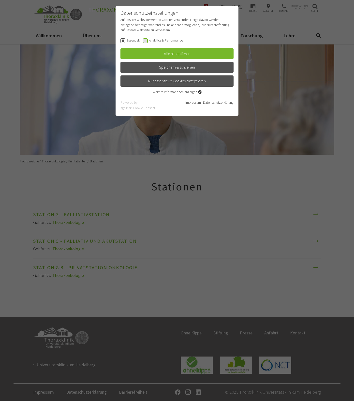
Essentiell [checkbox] (133, 40)
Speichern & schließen (177, 67)
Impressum (193, 102)
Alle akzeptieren (177, 53)
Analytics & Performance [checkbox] (166, 40)
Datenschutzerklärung (218, 102)
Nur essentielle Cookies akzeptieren (177, 80)
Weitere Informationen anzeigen (177, 92)
